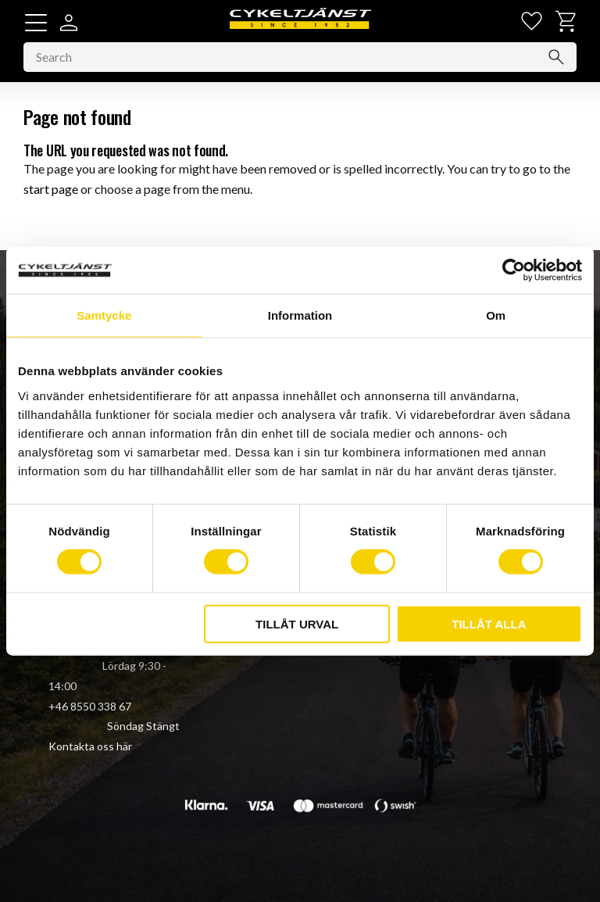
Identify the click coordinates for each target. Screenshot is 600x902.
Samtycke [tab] (104, 315)
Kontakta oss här (90, 746)
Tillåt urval (296, 623)
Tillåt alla (489, 623)
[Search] (556, 59)
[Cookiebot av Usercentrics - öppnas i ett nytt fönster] (513, 270)
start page (50, 189)
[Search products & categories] (300, 58)
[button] (36, 22)
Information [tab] (300, 315)
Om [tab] (495, 315)
